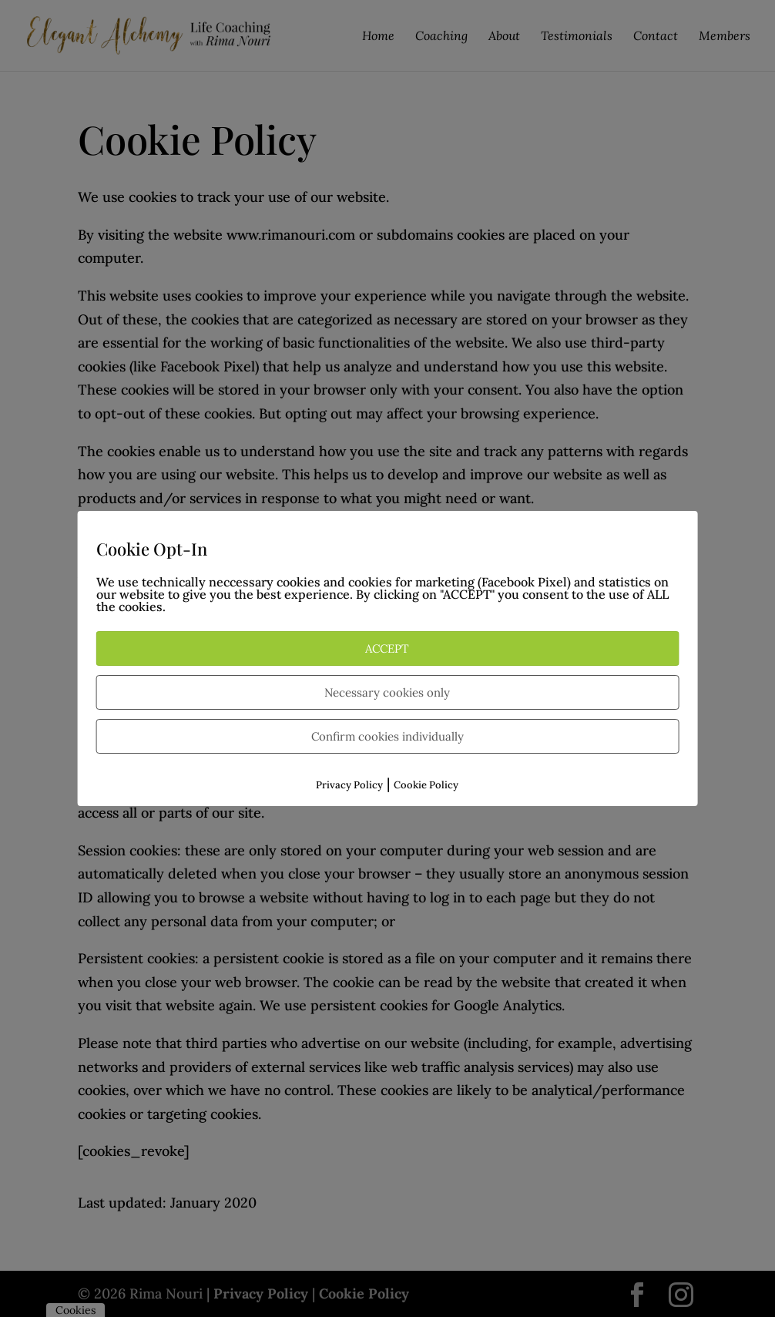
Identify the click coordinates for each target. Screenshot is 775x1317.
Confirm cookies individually (387, 736)
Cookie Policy (426, 784)
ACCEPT (387, 648)
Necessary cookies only (387, 692)
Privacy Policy (349, 784)
